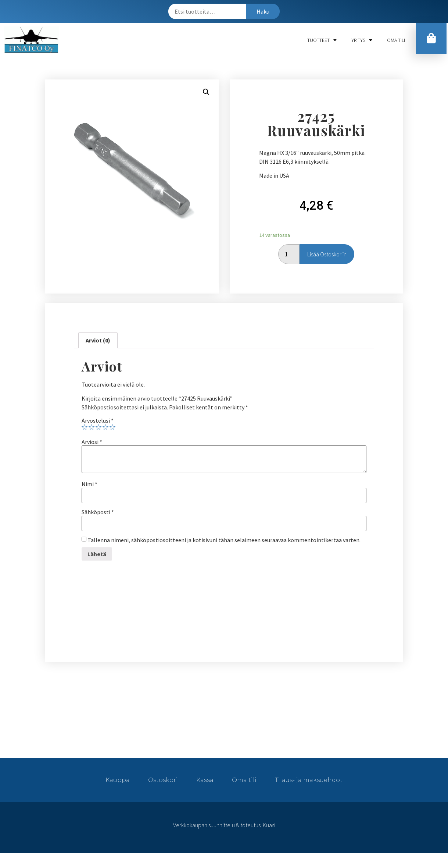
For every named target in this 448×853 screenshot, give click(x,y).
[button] (432, 39)
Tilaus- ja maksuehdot (309, 779)
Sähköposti (98, 512)
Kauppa (117, 779)
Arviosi (92, 442)
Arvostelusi (98, 420)
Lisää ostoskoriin (327, 254)
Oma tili (396, 40)
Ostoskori (163, 779)
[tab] (98, 340)
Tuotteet (322, 40)
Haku (263, 11)
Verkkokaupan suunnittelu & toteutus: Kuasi (224, 825)
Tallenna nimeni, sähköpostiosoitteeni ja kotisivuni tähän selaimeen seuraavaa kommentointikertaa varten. (224, 540)
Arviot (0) (98, 340)
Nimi (89, 484)
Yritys (361, 40)
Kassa (205, 779)
